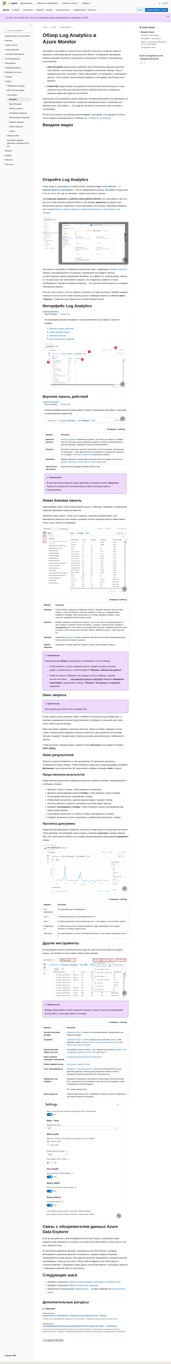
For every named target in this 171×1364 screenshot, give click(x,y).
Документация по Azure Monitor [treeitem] (17, 36)
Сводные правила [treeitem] (16, 122)
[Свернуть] (30, 25)
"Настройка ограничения (82, 455)
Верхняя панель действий (61, 329)
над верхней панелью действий (86, 679)
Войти (165, 3)
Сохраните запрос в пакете (78, 1040)
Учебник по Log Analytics (99, 118)
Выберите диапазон (69, 439)
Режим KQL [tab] (65, 314)
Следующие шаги (148, 47)
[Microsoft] (4, 3)
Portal (140, 10)
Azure (54, 27)
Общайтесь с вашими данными (79, 1069)
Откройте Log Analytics (150, 35)
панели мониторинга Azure (108, 1042)
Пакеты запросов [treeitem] (16, 127)
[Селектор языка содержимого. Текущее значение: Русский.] (9, 1360)
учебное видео (81, 1289)
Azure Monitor (65, 27)
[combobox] (17, 31)
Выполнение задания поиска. (78, 1064)
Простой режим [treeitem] (15, 104)
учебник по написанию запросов (83, 1285)
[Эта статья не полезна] (144, 62)
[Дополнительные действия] (126, 27)
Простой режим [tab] (50, 314)
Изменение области (75, 1032)
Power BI (103, 1052)
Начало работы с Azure (156, 10)
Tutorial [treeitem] (12, 131)
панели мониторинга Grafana (78, 1045)
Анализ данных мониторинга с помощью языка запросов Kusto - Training (74, 1316)
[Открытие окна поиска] (159, 3)
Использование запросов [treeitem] (19, 118)
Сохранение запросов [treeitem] (18, 113)
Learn (45, 27)
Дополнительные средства (61, 339)
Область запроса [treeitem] (16, 108)
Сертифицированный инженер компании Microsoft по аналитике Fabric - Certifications (80, 1326)
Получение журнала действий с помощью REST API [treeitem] (18, 143)
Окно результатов (57, 336)
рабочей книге (88, 1042)
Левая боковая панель (59, 332)
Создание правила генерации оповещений (84, 1057)
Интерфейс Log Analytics (151, 38)
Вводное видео (147, 32)
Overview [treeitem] (13, 99)
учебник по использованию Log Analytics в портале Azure (94, 1282)
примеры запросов (118, 269)
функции (69, 637)
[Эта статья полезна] (141, 62)
